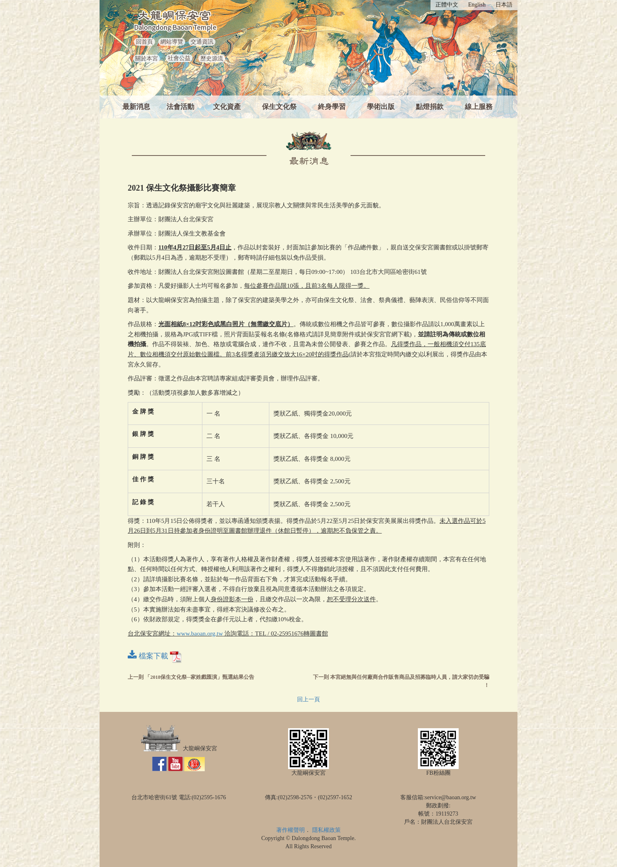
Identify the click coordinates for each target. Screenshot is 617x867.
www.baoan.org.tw (200, 633)
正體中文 (446, 5)
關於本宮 (146, 59)
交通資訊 (202, 42)
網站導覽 (171, 42)
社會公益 (179, 58)
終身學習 (332, 107)
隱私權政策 (326, 830)
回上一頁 (308, 699)
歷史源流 (211, 59)
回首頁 (144, 42)
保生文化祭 (279, 107)
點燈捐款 (430, 107)
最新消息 (136, 107)
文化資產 (227, 107)
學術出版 (381, 107)
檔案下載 (155, 656)
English (477, 5)
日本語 (504, 5)
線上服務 (479, 107)
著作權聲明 (290, 830)
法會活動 (180, 107)
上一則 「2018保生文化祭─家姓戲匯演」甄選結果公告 (191, 677)
